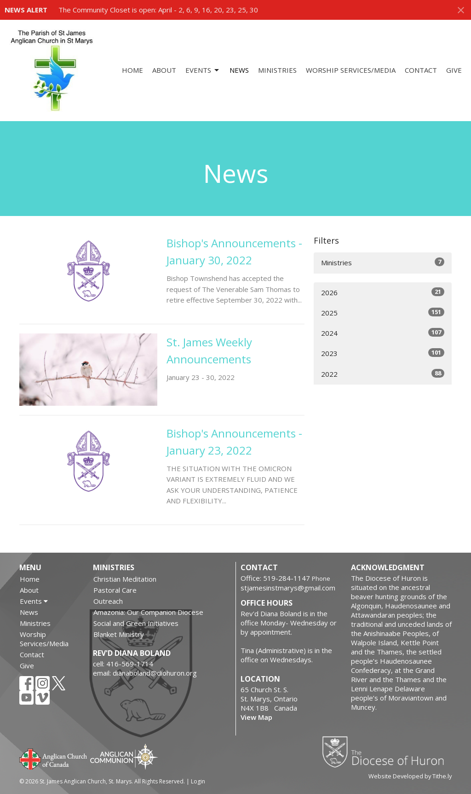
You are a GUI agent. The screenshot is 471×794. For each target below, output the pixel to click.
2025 (382, 312)
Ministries (277, 70)
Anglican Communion (124, 756)
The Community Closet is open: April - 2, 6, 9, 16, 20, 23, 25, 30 (158, 9)
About (164, 70)
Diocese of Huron (386, 751)
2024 (382, 333)
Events (202, 70)
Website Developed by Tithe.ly (410, 776)
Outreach (108, 601)
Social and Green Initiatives (135, 623)
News (239, 70)
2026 (382, 292)
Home (132, 70)
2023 (382, 353)
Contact (421, 70)
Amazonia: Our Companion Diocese (148, 612)
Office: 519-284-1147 (275, 578)
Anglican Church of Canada (53, 758)
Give (454, 70)
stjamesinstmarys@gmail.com (288, 587)
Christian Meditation (124, 579)
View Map (256, 717)
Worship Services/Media (351, 70)
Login (198, 781)
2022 (382, 374)
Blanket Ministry (118, 634)
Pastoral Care (115, 590)
